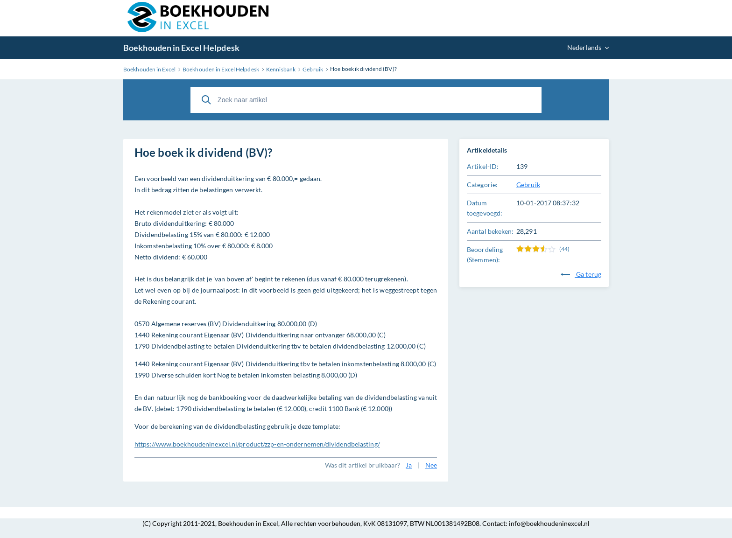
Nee (431, 465)
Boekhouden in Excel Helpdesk (181, 47)
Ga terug (581, 274)
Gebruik (528, 185)
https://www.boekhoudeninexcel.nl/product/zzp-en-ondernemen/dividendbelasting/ (257, 444)
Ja (409, 465)
